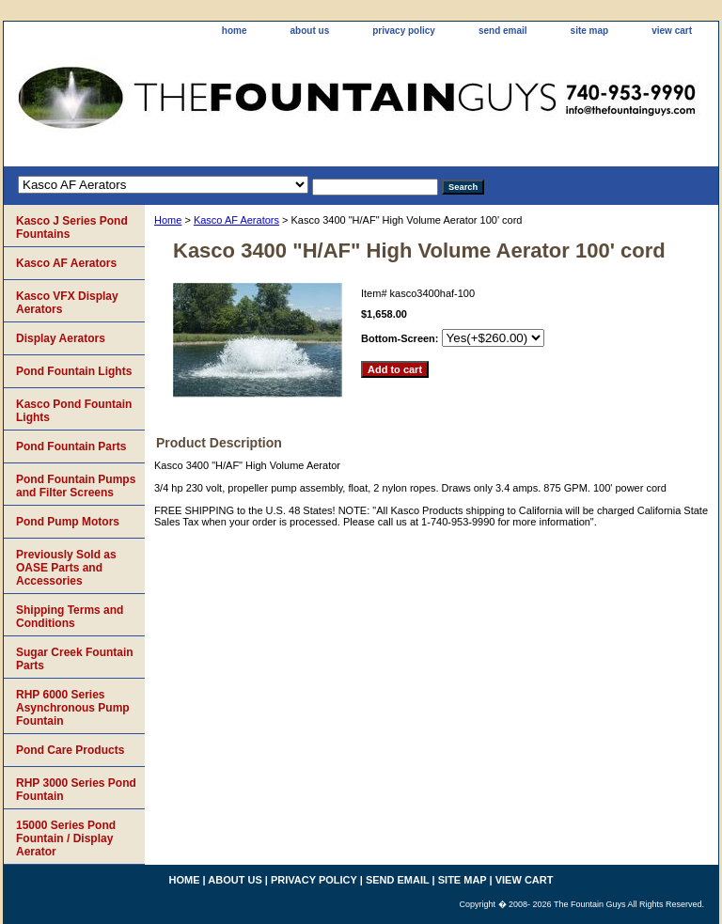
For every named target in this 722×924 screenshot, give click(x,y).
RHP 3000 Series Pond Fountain (76, 789)
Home (167, 220)
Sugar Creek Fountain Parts (74, 659)
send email (503, 30)
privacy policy (403, 30)
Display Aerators (60, 338)
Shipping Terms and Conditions (69, 616)
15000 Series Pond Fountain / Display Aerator (66, 838)
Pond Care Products (70, 750)
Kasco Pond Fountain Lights (74, 411)
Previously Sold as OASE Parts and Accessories (66, 567)
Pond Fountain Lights (74, 371)
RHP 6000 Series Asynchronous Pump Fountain (73, 708)
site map (590, 30)
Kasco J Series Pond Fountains (72, 227)
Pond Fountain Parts (71, 446)
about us (310, 30)
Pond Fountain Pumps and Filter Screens (75, 486)
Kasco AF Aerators (236, 220)
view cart (671, 30)
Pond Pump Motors (67, 521)
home (234, 30)
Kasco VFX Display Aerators (67, 303)
